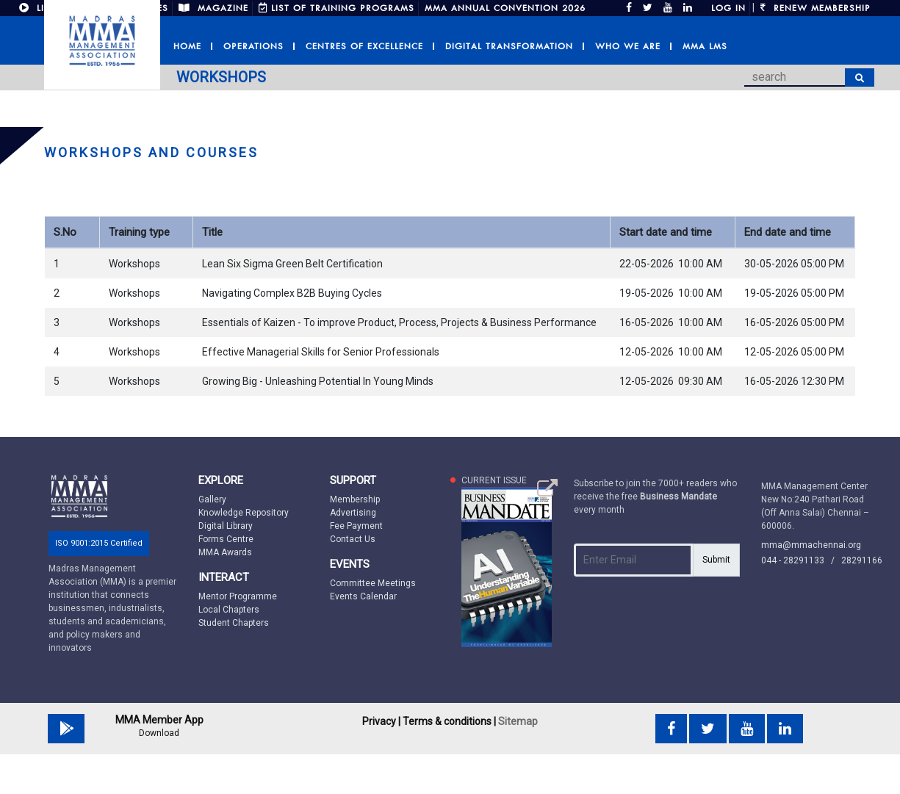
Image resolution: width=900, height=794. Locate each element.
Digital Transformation (509, 46)
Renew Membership (815, 8)
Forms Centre (225, 539)
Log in (728, 8)
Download (159, 733)
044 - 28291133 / (801, 560)
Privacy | (381, 721)
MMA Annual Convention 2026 (505, 8)
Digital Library (225, 526)
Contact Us (352, 539)
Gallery (212, 499)
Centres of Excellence (364, 46)
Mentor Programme (237, 596)
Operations (253, 46)
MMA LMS (705, 46)
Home (187, 46)
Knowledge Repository (243, 513)
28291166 (861, 560)
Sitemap (518, 721)
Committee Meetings (373, 583)
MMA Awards (225, 552)
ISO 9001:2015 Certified (99, 543)
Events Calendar (363, 596)
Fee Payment (356, 526)
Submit (716, 560)
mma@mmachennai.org (811, 545)
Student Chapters (233, 623)
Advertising (353, 513)
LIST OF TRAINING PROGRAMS (336, 8)
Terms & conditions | (449, 721)
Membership (355, 499)
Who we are (627, 46)
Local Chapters (228, 609)
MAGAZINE (213, 8)
